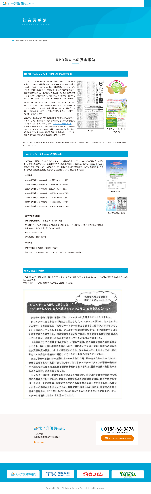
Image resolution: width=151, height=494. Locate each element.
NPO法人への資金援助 (38, 40)
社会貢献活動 (21, 40)
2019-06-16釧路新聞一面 (62, 123)
